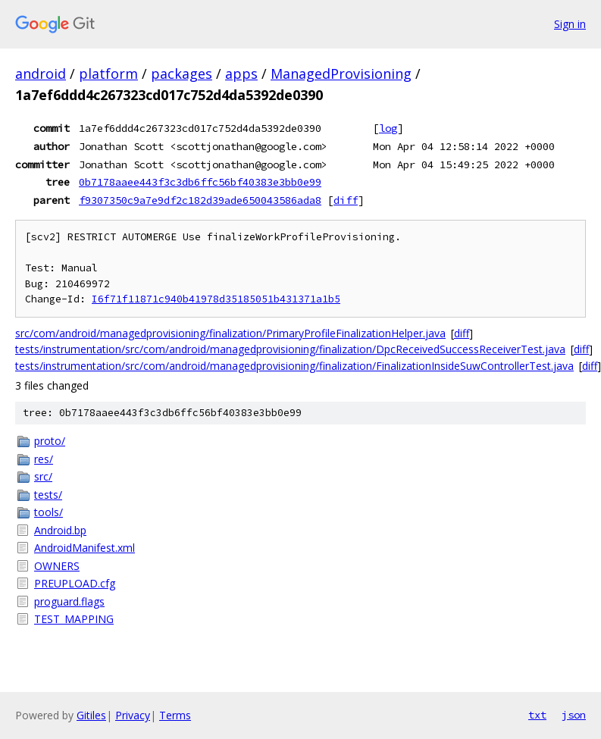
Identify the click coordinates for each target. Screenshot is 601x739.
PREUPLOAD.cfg (74, 583)
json (574, 715)
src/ (43, 476)
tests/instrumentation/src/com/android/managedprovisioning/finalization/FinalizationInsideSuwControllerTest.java (294, 366)
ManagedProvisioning (341, 73)
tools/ (48, 512)
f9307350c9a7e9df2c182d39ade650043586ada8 (200, 200)
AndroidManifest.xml (84, 547)
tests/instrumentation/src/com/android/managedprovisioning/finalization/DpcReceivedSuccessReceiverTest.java (290, 349)
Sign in (570, 24)
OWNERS (57, 566)
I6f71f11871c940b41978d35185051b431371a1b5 (216, 299)
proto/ (49, 441)
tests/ (48, 494)
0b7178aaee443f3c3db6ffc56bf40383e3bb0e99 (200, 182)
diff (345, 200)
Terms (175, 715)
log (388, 128)
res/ (43, 459)
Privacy (132, 715)
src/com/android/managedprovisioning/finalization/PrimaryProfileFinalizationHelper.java (230, 333)
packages (181, 73)
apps (241, 73)
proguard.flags (69, 601)
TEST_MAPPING (74, 619)
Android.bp (60, 530)
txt (537, 715)
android (40, 73)
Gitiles (91, 715)
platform (108, 73)
